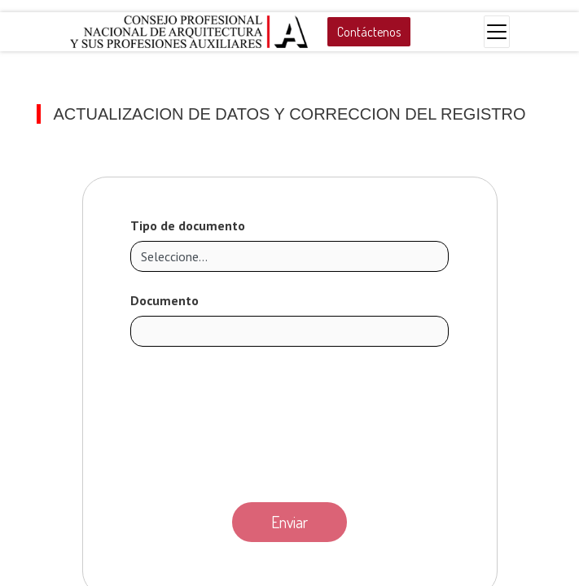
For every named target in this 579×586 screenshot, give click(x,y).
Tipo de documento (187, 225)
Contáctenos (369, 32)
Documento (164, 300)
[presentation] (290, 420)
